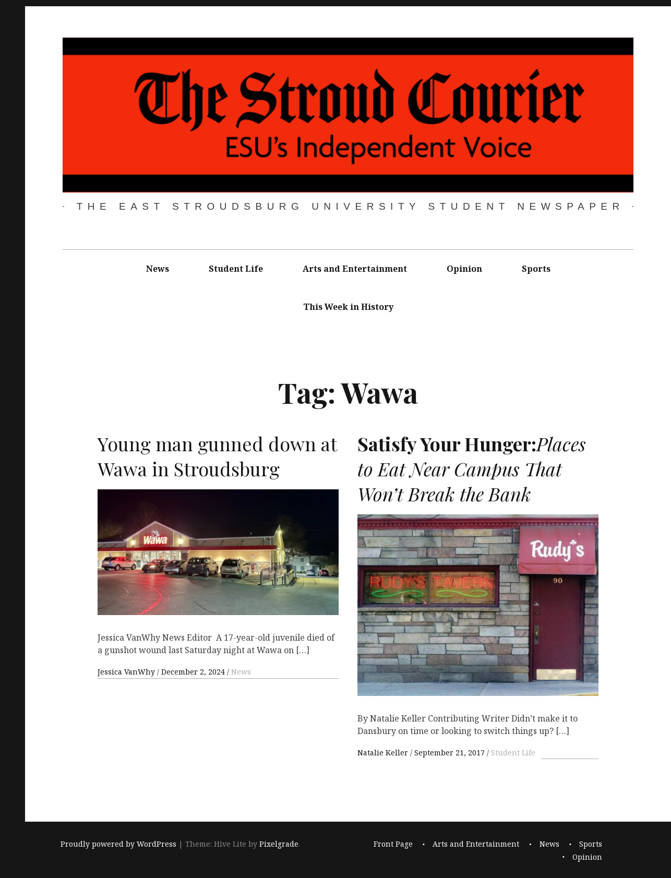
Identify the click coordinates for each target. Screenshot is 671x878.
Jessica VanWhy (127, 672)
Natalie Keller (383, 752)
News (157, 268)
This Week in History (348, 306)
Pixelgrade (278, 844)
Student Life (236, 268)
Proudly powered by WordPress (118, 844)
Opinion (464, 268)
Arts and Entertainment (355, 268)
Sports (536, 268)
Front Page (393, 844)
